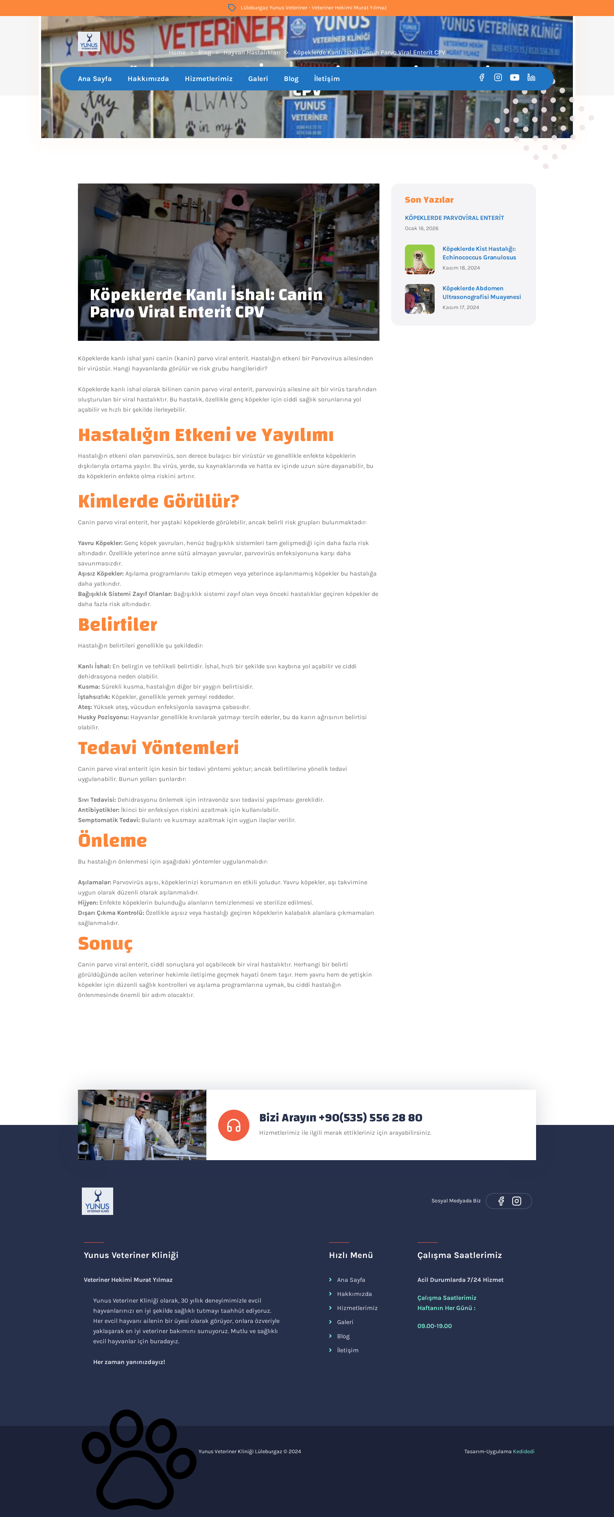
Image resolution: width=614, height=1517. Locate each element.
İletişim (327, 78)
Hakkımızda (148, 78)
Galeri (258, 78)
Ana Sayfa (95, 78)
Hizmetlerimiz (209, 78)
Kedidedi (524, 1451)
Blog (291, 78)
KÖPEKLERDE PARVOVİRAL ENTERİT (454, 217)
